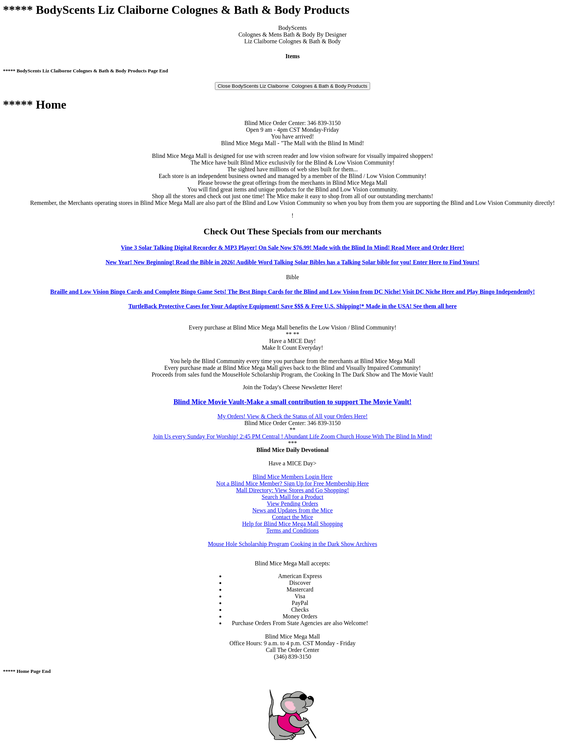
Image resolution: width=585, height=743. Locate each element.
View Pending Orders (292, 503)
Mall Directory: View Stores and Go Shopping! (292, 490)
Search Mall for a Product (292, 497)
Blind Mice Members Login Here (292, 477)
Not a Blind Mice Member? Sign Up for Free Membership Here (292, 483)
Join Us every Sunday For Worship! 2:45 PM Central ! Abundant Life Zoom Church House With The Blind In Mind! (292, 436)
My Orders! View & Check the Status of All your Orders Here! (293, 416)
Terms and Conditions (292, 530)
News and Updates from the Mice (292, 510)
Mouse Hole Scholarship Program (248, 544)
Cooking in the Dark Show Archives (333, 544)
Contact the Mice (292, 517)
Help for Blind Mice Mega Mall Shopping (292, 524)
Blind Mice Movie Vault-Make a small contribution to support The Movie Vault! (292, 402)
